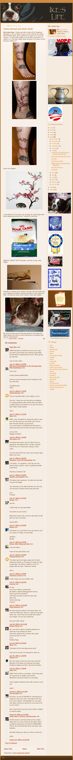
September (55, 146)
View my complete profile (58, 36)
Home (24, 749)
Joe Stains (13, 439)
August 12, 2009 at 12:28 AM (19, 740)
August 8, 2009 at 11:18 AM (19, 714)
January (54, 184)
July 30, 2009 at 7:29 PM (18, 668)
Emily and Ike (63, 30)
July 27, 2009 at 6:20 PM (18, 542)
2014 (52, 128)
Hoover (12, 500)
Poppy (52, 371)
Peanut (12, 657)
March (54, 179)
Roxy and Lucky (55, 377)
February (55, 182)
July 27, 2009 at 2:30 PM (18, 475)
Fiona (51, 353)
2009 (52, 137)
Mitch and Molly (55, 365)
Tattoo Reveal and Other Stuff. (61, 156)
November (55, 141)
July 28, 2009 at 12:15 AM (18, 624)
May (53, 175)
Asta (51, 345)
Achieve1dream (15, 393)
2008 (52, 187)
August (54, 148)
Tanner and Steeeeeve (57, 387)
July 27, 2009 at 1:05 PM (18, 364)
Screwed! (54, 169)
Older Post (40, 749)
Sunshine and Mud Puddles (58, 385)
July (53, 150)
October (54, 143)
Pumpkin (52, 375)
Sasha (52, 381)
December (55, 139)
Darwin (52, 351)
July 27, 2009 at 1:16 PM (18, 437)
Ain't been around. (57, 161)
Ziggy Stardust (15, 607)
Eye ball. (54, 159)
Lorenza (12, 584)
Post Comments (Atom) (21, 753)
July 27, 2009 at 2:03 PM (18, 458)
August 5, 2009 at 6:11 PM (18, 691)
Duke (11, 416)
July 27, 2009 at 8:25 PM (18, 582)
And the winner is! (57, 167)
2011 (52, 132)
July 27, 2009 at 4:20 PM (18, 525)
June (53, 172)
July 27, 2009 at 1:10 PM (18, 391)
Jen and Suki (14, 693)
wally (11, 670)
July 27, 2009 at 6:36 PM (18, 555)
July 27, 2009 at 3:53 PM (18, 498)
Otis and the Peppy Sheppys (59, 369)
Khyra (52, 359)
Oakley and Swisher (56, 367)
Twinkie (52, 389)
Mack (11, 645)
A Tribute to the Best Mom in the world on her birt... (60, 153)
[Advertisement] (60, 70)
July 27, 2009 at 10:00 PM (18, 605)
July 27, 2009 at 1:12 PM (18, 414)
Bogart (52, 347)
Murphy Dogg (14, 626)
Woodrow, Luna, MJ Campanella (21, 460)
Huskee (52, 357)
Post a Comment (11, 743)
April (53, 177)
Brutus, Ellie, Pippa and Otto (20, 544)
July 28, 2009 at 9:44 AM (18, 643)
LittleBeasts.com (64, 338)
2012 (52, 130)
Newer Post (8, 749)
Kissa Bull (53, 361)
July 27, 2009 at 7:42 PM (18, 574)
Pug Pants (53, 373)
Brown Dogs (54, 349)
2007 (52, 189)
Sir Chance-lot (54, 383)
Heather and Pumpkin (17, 477)
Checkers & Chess (16, 575)
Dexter (12, 527)
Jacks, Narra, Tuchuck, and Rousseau (23, 716)
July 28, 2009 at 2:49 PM (18, 656)
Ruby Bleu (13, 347)
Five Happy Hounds (56, 355)
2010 (52, 134)
